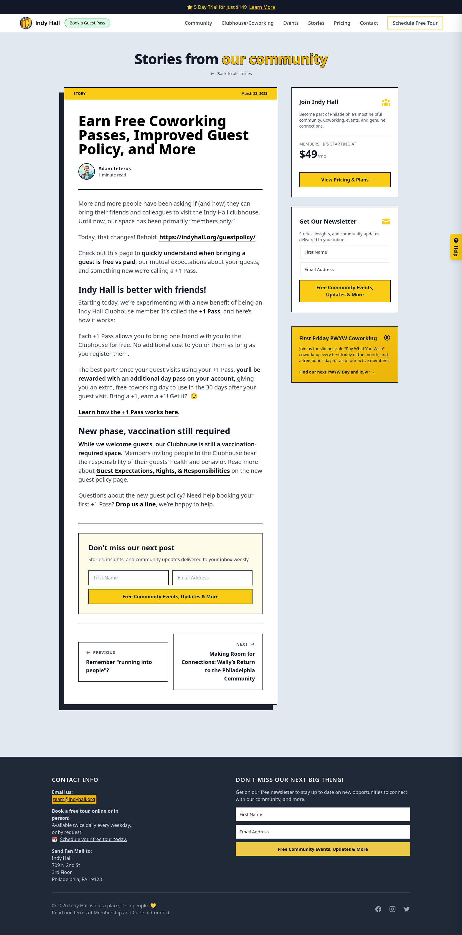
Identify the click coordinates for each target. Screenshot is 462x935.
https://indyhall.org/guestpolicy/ (207, 237)
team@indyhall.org (74, 799)
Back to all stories (231, 73)
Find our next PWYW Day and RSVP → (337, 372)
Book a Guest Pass (87, 23)
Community (198, 23)
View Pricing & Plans (345, 179)
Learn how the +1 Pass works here (128, 412)
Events (291, 23)
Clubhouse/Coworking (248, 23)
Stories (316, 23)
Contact (369, 23)
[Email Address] (212, 577)
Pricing (342, 23)
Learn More (262, 7)
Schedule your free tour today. (93, 839)
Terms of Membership (97, 912)
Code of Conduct (151, 912)
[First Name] (128, 577)
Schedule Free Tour (415, 23)
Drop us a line (136, 504)
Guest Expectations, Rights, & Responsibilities (163, 471)
